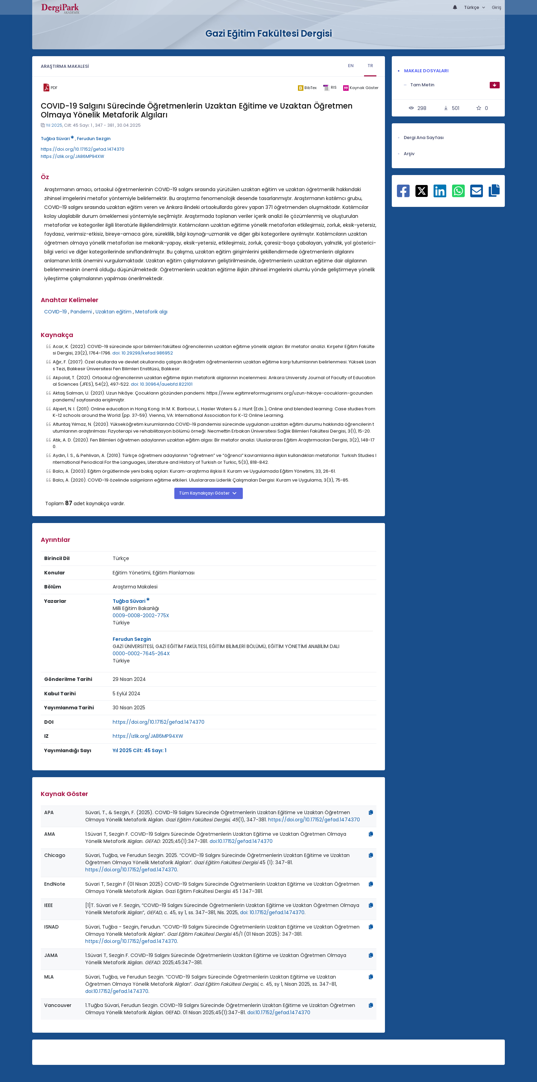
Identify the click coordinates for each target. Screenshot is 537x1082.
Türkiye (121, 622)
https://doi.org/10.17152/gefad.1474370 (82, 149)
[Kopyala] (371, 812)
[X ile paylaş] (421, 190)
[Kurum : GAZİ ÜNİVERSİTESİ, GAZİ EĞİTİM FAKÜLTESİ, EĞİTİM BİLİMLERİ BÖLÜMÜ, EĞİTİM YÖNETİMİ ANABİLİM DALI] (226, 646)
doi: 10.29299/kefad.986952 (142, 353)
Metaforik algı (151, 311)
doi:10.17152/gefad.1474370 (241, 841)
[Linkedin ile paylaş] (440, 194)
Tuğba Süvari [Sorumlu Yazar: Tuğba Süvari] (131, 601)
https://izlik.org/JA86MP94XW (72, 156)
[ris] (329, 88)
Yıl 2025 (54, 125)
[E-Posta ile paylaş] (476, 194)
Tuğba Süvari (57, 138)
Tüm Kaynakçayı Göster (204, 493)
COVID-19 (55, 311)
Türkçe (472, 7)
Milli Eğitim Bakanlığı (136, 608)
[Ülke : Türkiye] (121, 622)
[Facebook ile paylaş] (403, 194)
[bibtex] (307, 87)
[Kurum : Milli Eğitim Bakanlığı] (136, 608)
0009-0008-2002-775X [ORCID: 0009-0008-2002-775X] (141, 615)
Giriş (496, 7)
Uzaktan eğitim (114, 311)
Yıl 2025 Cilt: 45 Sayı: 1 (139, 750)
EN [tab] (351, 65)
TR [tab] (370, 65)
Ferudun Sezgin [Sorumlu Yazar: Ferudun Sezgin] (132, 639)
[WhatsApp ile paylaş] (458, 194)
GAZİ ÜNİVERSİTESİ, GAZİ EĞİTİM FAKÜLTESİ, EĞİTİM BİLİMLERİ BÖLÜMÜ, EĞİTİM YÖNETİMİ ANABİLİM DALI (226, 646)
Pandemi (81, 311)
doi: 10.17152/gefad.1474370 (272, 912)
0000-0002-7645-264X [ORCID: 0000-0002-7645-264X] (141, 653)
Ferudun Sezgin (94, 138)
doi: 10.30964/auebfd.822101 (161, 384)
